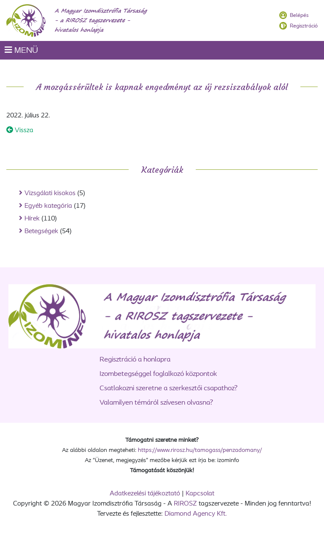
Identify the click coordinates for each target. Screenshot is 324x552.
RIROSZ (185, 503)
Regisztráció (304, 26)
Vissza (19, 130)
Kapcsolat (200, 493)
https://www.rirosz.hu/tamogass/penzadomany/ (200, 450)
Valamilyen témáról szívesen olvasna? (156, 402)
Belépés (299, 15)
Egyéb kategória (48, 206)
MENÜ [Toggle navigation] (21, 50)
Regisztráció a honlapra (135, 359)
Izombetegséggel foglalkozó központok (158, 374)
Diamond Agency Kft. (196, 514)
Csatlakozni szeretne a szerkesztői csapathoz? (169, 388)
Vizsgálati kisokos (50, 193)
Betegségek (41, 231)
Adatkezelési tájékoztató (145, 493)
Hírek (32, 218)
